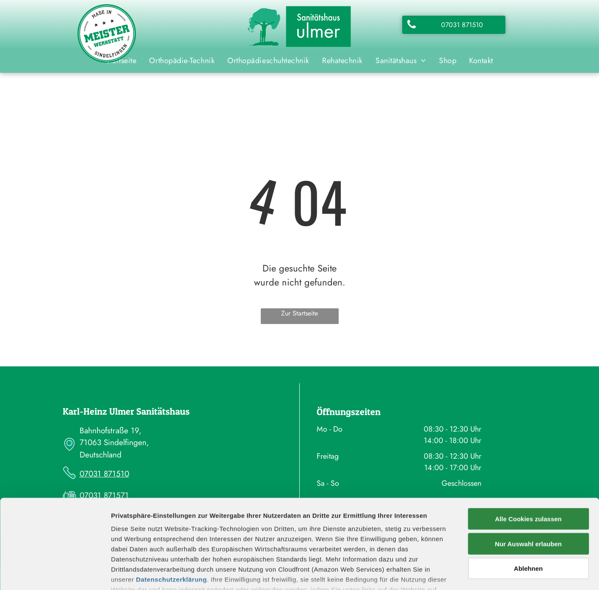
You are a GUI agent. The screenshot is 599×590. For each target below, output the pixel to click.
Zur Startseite (299, 313)
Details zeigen (450, 573)
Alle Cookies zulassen (528, 459)
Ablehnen (528, 508)
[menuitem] (182, 60)
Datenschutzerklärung (171, 520)
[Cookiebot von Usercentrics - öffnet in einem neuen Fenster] (55, 573)
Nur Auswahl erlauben (528, 484)
